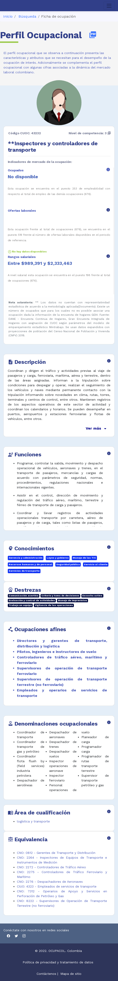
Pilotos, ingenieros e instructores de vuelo (56, 651)
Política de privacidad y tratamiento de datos (58, 962)
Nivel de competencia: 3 (90, 133)
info (108, 169)
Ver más (97, 428)
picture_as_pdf (93, 35)
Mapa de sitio (70, 974)
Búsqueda (27, 16)
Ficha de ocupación (58, 16)
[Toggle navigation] (109, 6)
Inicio (8, 16)
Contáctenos (46, 974)
